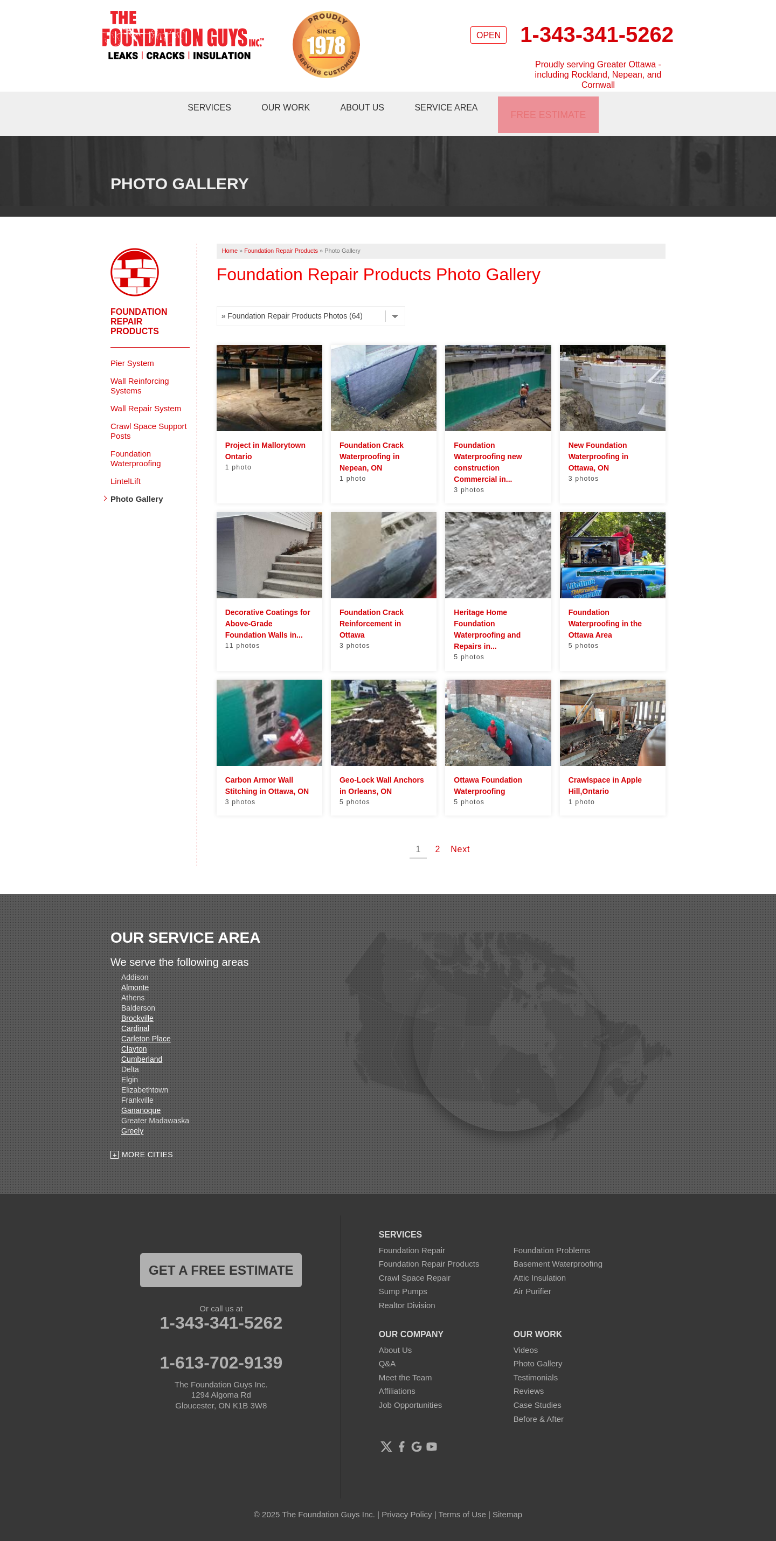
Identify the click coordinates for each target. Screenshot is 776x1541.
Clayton (134, 1032)
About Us (369, 105)
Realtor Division (407, 1289)
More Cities (147, 1139)
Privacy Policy (407, 1498)
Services (212, 105)
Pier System (132, 346)
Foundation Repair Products (138, 305)
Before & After (539, 1402)
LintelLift (125, 464)
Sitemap (507, 1498)
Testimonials (536, 1361)
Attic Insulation (540, 1262)
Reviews (529, 1375)
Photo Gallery (136, 482)
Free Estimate (552, 105)
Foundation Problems (552, 1234)
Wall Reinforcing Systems (139, 369)
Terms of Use (462, 1498)
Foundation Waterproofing (135, 442)
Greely (132, 1114)
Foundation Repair (412, 1234)
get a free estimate (221, 1254)
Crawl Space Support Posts (148, 414)
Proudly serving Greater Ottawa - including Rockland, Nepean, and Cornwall (598, 74)
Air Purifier (532, 1275)
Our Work (290, 105)
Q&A (387, 1347)
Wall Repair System (145, 392)
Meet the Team (405, 1361)
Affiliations (397, 1375)
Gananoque (141, 1094)
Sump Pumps (403, 1275)
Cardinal (135, 1012)
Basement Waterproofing (558, 1248)
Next (460, 833)
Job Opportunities (410, 1389)
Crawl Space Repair (415, 1262)
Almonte (135, 971)
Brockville (137, 1002)
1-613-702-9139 (221, 1347)
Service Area (454, 105)
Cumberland (141, 1043)
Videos (526, 1333)
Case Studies (538, 1389)
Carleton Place (146, 1022)
